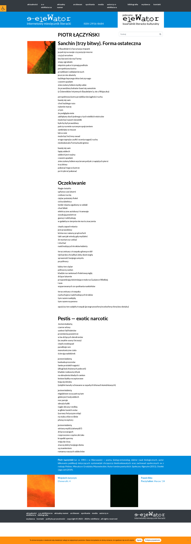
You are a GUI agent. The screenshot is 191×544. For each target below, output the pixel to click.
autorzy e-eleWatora (112, 5)
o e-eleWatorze (46, 5)
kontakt (157, 4)
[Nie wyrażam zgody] (188, 540)
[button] (3, 8)
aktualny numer (61, 5)
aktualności (32, 4)
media (101, 4)
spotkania (90, 4)
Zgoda (139, 540)
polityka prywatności (55, 519)
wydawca (145, 4)
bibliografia (133, 4)
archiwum (77, 4)
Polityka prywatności (152, 540)
